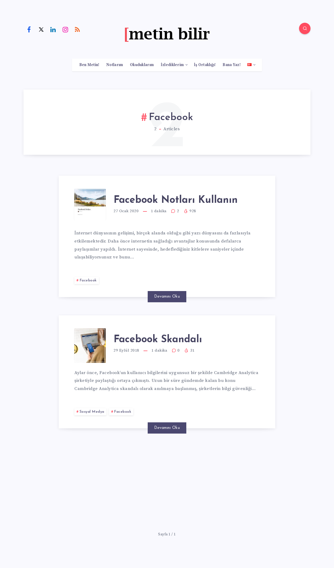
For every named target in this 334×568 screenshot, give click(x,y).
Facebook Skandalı (158, 340)
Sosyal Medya (92, 412)
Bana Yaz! (232, 65)
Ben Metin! (89, 65)
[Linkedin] (53, 29)
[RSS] (77, 29)
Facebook (88, 280)
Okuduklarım (142, 65)
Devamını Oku (167, 297)
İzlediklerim (172, 65)
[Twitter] (41, 29)
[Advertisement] (167, 483)
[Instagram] (65, 29)
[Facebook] (29, 29)
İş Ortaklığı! (205, 65)
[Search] (305, 28)
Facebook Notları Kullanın (176, 200)
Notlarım (114, 65)
